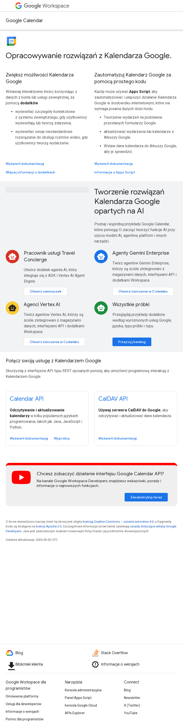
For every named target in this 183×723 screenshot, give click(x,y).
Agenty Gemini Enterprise (140, 253)
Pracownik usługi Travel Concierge (49, 256)
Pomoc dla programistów (25, 719)
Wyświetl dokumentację (25, 164)
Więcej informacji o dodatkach (30, 172)
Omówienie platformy (22, 696)
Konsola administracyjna (83, 690)
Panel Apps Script (78, 698)
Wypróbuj (62, 438)
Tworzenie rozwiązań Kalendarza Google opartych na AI (129, 201)
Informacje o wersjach (22, 711)
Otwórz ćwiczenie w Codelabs (143, 291)
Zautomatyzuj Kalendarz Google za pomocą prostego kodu (132, 78)
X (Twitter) (132, 705)
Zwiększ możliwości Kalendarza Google (40, 78)
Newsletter (132, 698)
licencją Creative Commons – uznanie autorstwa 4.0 (118, 521)
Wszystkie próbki (130, 305)
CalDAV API (113, 398)
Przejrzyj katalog (132, 342)
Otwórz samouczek (45, 291)
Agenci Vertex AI (42, 305)
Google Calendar (24, 21)
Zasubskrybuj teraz (146, 497)
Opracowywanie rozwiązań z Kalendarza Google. (89, 55)
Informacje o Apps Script (114, 172)
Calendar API (27, 398)
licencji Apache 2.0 (48, 526)
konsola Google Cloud (81, 705)
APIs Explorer (75, 713)
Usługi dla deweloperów (23, 704)
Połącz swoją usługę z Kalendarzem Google (53, 361)
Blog (127, 690)
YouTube (130, 713)
